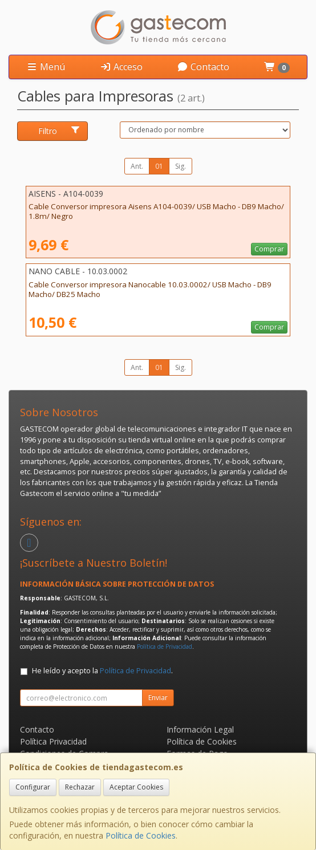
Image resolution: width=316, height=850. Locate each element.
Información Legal (200, 729)
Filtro (59, 130)
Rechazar (80, 787)
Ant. (137, 166)
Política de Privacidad (164, 646)
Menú (45, 66)
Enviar (158, 697)
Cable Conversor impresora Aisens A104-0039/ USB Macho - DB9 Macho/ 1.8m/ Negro (156, 211)
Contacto (203, 66)
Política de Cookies (141, 835)
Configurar (32, 787)
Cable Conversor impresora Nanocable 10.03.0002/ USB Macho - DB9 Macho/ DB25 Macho (150, 289)
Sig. (180, 166)
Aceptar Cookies (136, 787)
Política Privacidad (53, 741)
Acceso (121, 66)
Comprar (269, 249)
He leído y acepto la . (102, 671)
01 (159, 166)
